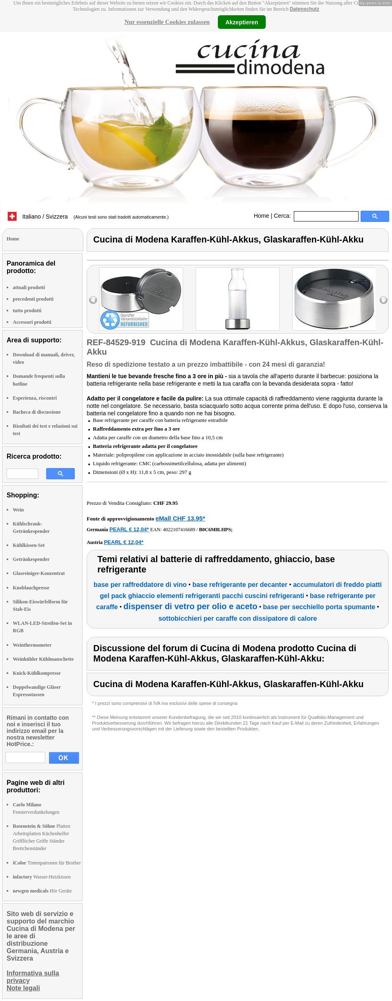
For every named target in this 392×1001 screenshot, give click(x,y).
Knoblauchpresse (31, 588)
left (93, 300)
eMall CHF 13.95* (180, 518)
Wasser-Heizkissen (42, 877)
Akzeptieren (241, 22)
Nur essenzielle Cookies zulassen (167, 22)
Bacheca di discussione (37, 412)
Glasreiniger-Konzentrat (39, 573)
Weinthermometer (32, 645)
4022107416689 (179, 529)
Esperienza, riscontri (35, 398)
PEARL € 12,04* (129, 529)
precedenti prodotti (33, 299)
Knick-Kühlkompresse (37, 673)
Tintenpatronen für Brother (47, 863)
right (383, 300)
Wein (18, 510)
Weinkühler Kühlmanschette (43, 659)
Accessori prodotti (32, 322)
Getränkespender (31, 559)
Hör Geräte (42, 891)
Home (261, 215)
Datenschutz (304, 9)
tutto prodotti (27, 310)
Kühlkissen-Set (29, 545)
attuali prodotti (29, 287)
